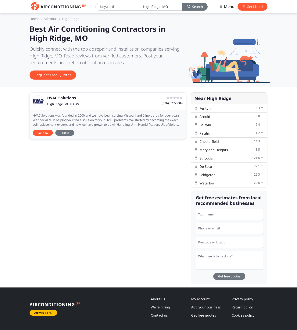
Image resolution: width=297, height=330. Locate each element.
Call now (43, 133)
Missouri (50, 18)
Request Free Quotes (52, 74)
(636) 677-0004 (172, 103)
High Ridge (71, 18)
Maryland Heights (229, 149)
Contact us (159, 315)
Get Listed (252, 6)
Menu (226, 6)
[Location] (161, 7)
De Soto (229, 166)
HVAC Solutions (61, 97)
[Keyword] (117, 7)
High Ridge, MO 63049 (63, 104)
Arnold (229, 116)
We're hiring (160, 307)
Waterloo (229, 183)
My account (200, 299)
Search (195, 6)
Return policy (242, 307)
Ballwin (229, 124)
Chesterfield (229, 141)
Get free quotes (229, 276)
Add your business (206, 307)
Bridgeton (229, 174)
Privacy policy (242, 299)
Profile (65, 133)
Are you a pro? (43, 313)
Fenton (229, 108)
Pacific (229, 133)
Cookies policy (243, 315)
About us (158, 299)
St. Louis (229, 158)
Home (34, 18)
